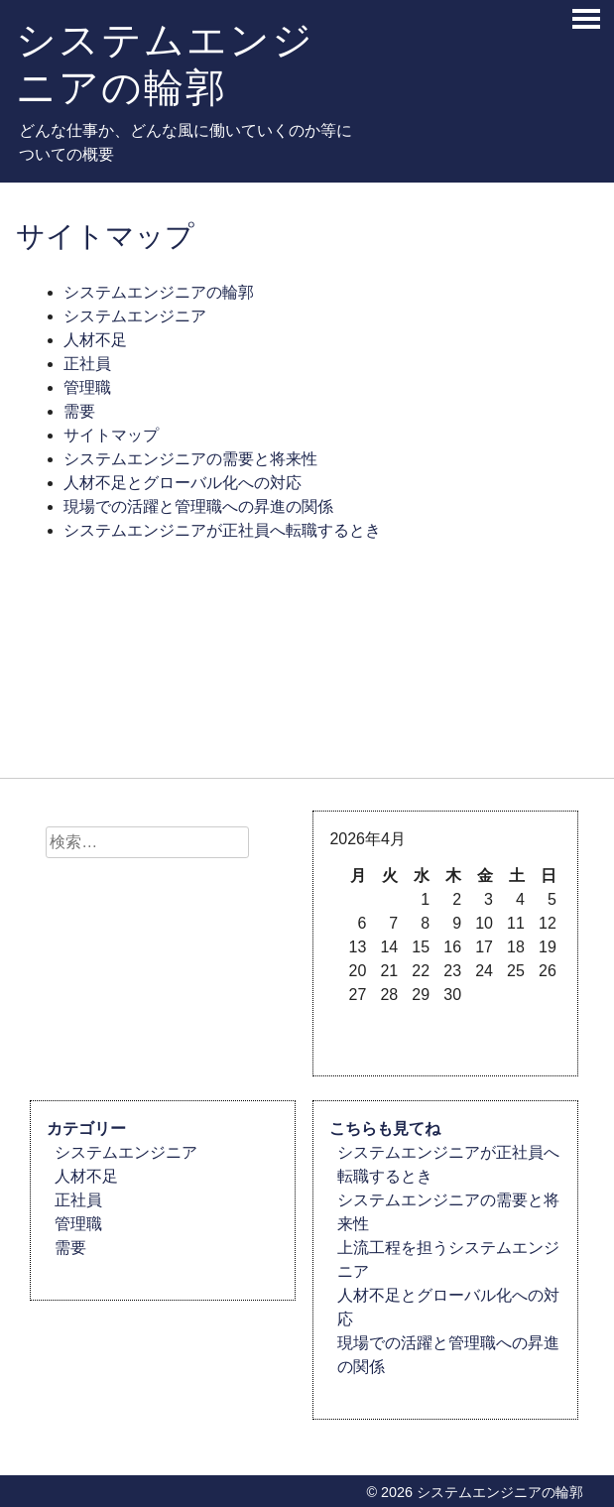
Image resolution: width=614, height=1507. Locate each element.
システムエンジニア (134, 316)
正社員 (87, 363)
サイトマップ (111, 435)
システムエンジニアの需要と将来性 (190, 458)
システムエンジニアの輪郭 (165, 63)
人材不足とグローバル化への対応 (182, 482)
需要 (79, 411)
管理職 (87, 387)
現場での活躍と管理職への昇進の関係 (198, 506)
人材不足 (95, 339)
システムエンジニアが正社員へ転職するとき (222, 530)
